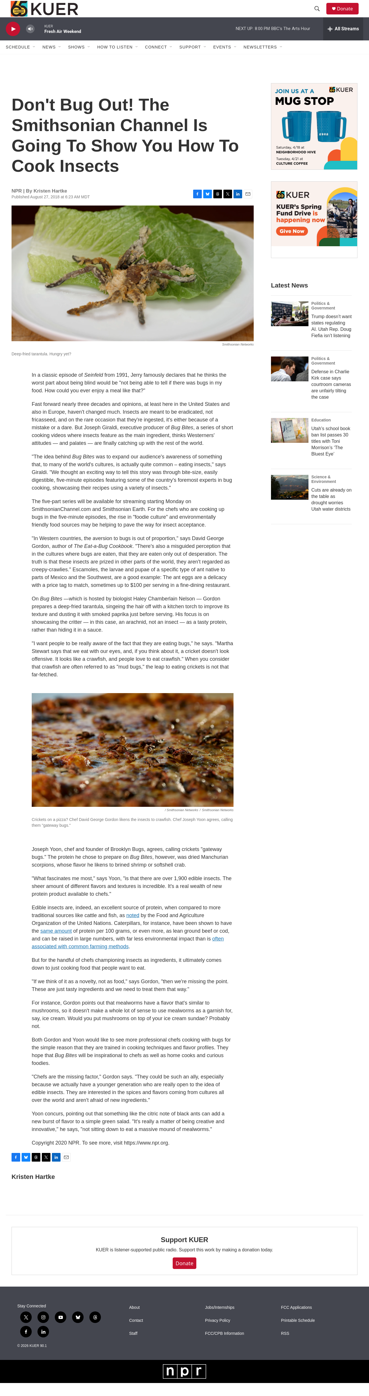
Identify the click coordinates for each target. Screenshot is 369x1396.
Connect (156, 60)
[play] (13, 42)
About (134, 1320)
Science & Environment (323, 492)
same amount (56, 944)
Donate (348, 15)
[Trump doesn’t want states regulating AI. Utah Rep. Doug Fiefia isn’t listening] (289, 326)
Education (321, 433)
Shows (76, 60)
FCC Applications (296, 1320)
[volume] (30, 42)
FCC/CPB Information (224, 1346)
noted (132, 928)
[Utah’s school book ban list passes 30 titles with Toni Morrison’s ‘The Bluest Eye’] (289, 443)
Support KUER (184, 1253)
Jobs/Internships (219, 1320)
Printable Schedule (298, 1333)
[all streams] (343, 41)
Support (190, 60)
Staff (133, 1346)
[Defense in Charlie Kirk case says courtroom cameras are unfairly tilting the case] (289, 381)
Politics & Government (323, 318)
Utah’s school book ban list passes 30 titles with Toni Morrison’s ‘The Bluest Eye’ (330, 454)
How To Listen (115, 60)
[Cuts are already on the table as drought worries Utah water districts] (289, 500)
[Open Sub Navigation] (34, 60)
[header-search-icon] (319, 15)
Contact (136, 1333)
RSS (285, 1346)
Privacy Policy (217, 1333)
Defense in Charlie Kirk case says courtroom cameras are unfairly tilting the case (331, 397)
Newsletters (260, 60)
